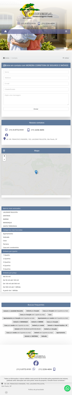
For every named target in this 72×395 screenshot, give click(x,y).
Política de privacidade (36, 389)
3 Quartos (6, 262)
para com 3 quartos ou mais (18, 333)
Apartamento (8, 234)
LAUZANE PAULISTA (10, 212)
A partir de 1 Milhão (10, 290)
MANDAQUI (7, 222)
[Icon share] (6, 135)
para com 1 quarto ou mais (32, 315)
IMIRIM (5, 219)
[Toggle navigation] (66, 32)
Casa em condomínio (11, 247)
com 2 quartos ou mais (43, 333)
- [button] (4, 159)
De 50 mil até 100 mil (11, 280)
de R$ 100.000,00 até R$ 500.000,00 (27, 329)
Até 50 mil (6, 276)
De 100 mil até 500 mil (11, 283)
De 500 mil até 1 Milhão (12, 287)
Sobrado (6, 237)
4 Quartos (6, 265)
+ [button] (4, 156)
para (33, 311)
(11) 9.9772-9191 (28, 23)
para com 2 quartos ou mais (55, 311)
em (13, 311)
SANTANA (6, 216)
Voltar (66, 58)
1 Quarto (6, 255)
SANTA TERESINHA (10, 226)
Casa (5, 240)
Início (6, 58)
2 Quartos (6, 259)
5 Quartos (6, 269)
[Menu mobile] (5, 31)
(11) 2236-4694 (48, 23)
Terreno (6, 244)
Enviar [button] (36, 109)
